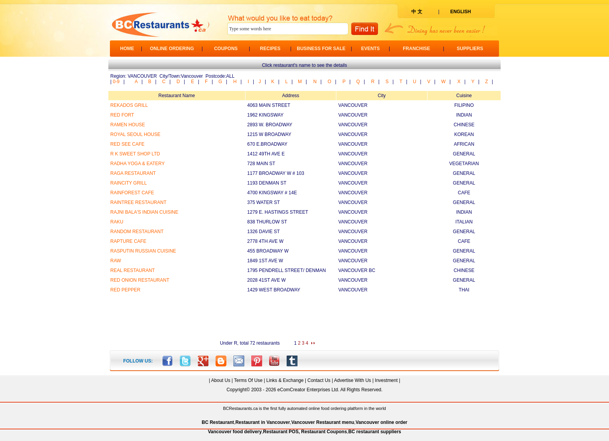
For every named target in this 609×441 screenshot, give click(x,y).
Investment (386, 380)
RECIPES (270, 48)
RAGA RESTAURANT (133, 173)
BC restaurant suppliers (374, 431)
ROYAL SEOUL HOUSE (135, 134)
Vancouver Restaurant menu (322, 422)
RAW (115, 260)
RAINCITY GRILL (128, 183)
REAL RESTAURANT (132, 270)
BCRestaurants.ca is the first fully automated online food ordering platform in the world (304, 408)
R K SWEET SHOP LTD (135, 154)
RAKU (116, 222)
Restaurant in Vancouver (262, 422)
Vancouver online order (381, 422)
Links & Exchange (285, 380)
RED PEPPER (125, 290)
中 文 (416, 11)
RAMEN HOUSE (127, 124)
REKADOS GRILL (129, 105)
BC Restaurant (218, 422)
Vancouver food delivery (235, 431)
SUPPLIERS (470, 48)
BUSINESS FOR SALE (321, 48)
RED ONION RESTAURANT (139, 280)
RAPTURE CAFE (128, 241)
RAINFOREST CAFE (132, 192)
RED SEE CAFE (127, 144)
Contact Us (318, 380)
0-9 (116, 81)
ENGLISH (460, 11)
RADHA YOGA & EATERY (137, 163)
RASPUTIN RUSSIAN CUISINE (143, 251)
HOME (127, 48)
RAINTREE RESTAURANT (138, 202)
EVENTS (370, 48)
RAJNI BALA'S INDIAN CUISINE (144, 212)
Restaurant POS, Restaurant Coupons (305, 431)
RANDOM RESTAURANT (137, 231)
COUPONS (226, 48)
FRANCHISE (416, 48)
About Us (220, 380)
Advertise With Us (352, 380)
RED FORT (122, 115)
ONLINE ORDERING (172, 48)
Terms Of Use (248, 380)
